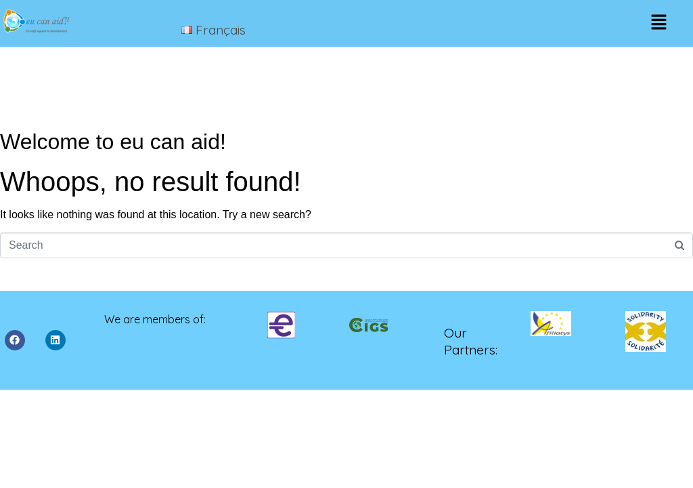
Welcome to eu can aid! (113, 141)
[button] (658, 23)
